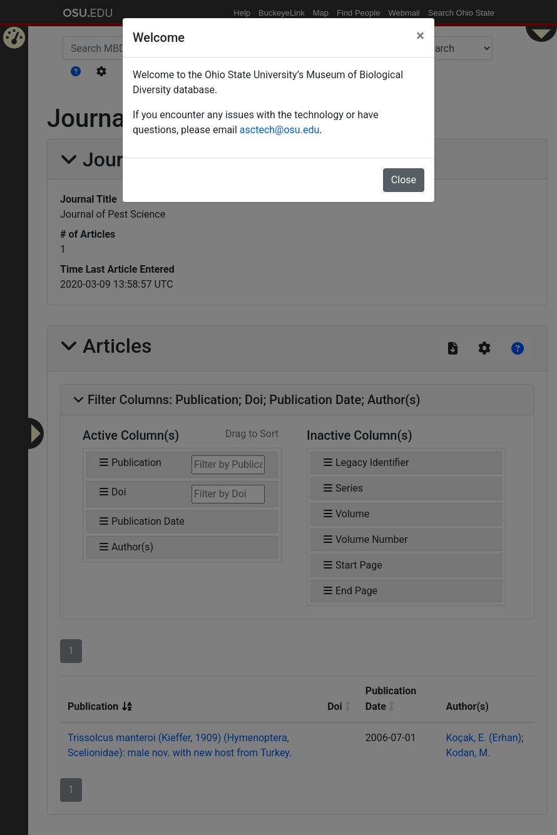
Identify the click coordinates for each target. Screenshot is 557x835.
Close (403, 180)
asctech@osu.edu (279, 130)
